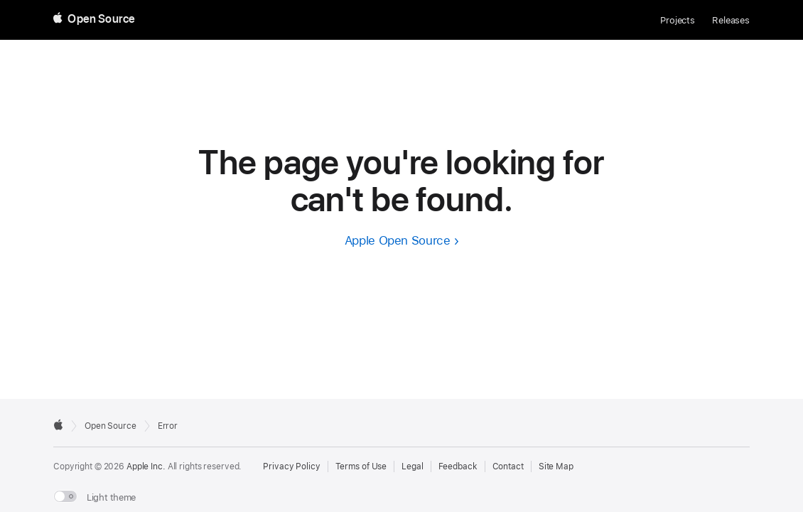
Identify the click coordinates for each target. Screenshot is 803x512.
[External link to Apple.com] (58, 424)
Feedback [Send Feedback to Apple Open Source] (458, 466)
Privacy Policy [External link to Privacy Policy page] (291, 466)
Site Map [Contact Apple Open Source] (556, 466)
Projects (677, 20)
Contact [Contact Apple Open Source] (508, 466)
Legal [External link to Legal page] (412, 466)
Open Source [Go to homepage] (110, 426)
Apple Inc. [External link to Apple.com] (146, 466)
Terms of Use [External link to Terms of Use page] (361, 466)
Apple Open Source (398, 240)
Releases (731, 20)
